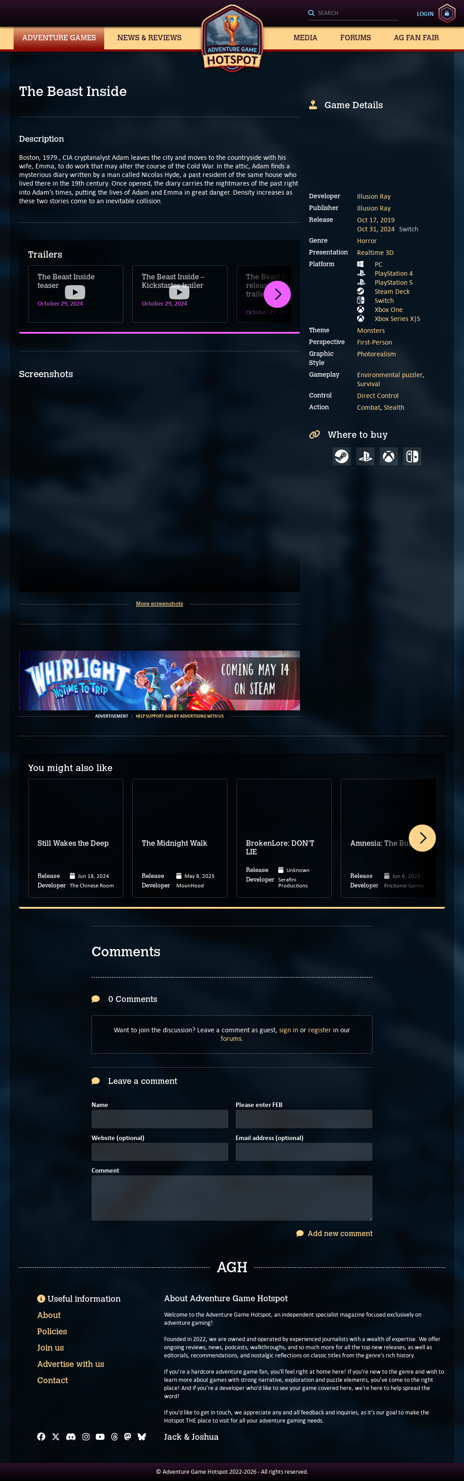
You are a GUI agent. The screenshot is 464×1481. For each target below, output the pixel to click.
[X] (56, 1437)
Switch (384, 300)
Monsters (371, 330)
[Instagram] (86, 1437)
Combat (368, 407)
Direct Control (378, 395)
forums (231, 1038)
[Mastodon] (127, 1437)
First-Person (374, 342)
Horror (367, 240)
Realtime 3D (375, 252)
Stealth (394, 407)
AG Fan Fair (416, 38)
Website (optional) (118, 1138)
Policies (52, 1332)
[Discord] (71, 1437)
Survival (368, 383)
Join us (50, 1348)
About (49, 1315)
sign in (288, 1030)
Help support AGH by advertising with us (180, 716)
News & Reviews (149, 38)
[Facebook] (41, 1437)
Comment (105, 1171)
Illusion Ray (374, 196)
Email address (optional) (270, 1138)
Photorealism (376, 354)
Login (425, 14)
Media (306, 38)
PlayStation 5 (394, 282)
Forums (355, 38)
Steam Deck (392, 291)
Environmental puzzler (389, 374)
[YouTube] (100, 1437)
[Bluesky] (142, 1437)
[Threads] (114, 1437)
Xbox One (389, 309)
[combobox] (353, 13)
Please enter (259, 1105)
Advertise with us (70, 1364)
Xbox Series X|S (397, 318)
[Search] (353, 13)
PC (378, 264)
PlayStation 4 (394, 273)
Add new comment (334, 1233)
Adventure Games (59, 38)
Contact (52, 1380)
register (319, 1030)
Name (100, 1105)
